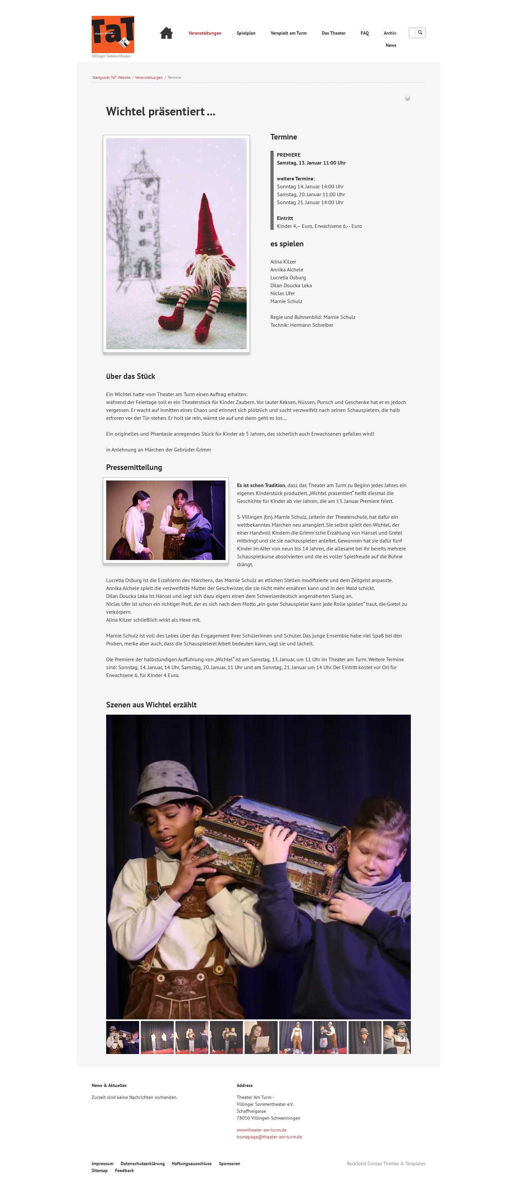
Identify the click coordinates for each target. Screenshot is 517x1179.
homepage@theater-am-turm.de (269, 1137)
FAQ (365, 33)
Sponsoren (229, 1163)
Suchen (420, 33)
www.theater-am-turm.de (262, 1130)
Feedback (124, 1170)
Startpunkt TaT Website (111, 77)
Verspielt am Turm (289, 33)
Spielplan (246, 33)
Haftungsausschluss (192, 1163)
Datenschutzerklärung (143, 1163)
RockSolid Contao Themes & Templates (386, 1163)
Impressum (102, 1163)
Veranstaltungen (205, 33)
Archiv (390, 33)
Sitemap (100, 1170)
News (391, 45)
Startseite (166, 34)
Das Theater (334, 33)
